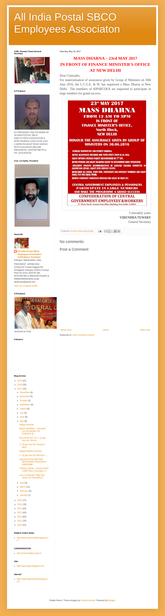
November (25, 396)
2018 (20, 384)
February (24, 491)
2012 (20, 516)
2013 (20, 512)
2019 (20, 380)
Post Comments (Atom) (83, 335)
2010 (20, 525)
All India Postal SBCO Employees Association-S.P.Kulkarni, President (30, 254)
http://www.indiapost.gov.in (29, 553)
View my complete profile (25, 286)
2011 (20, 521)
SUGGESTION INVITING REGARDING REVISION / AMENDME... (33, 462)
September (25, 404)
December (25, 392)
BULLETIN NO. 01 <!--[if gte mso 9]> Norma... (32, 439)
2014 (20, 508)
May (22, 421)
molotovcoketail (88, 600)
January (24, 495)
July (22, 413)
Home (106, 330)
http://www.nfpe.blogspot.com (30, 566)
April (22, 483)
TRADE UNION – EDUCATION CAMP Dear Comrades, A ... (33, 469)
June (22, 417)
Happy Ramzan (26, 424)
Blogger (111, 600)
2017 (20, 389)
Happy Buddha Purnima (30, 451)
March (23, 487)
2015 (20, 504)
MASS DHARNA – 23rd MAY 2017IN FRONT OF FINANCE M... (32, 431)
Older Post (145, 330)
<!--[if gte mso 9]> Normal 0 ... (33, 455)
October (24, 400)
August (23, 408)
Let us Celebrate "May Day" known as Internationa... (32, 476)
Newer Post (66, 330)
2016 (20, 500)
